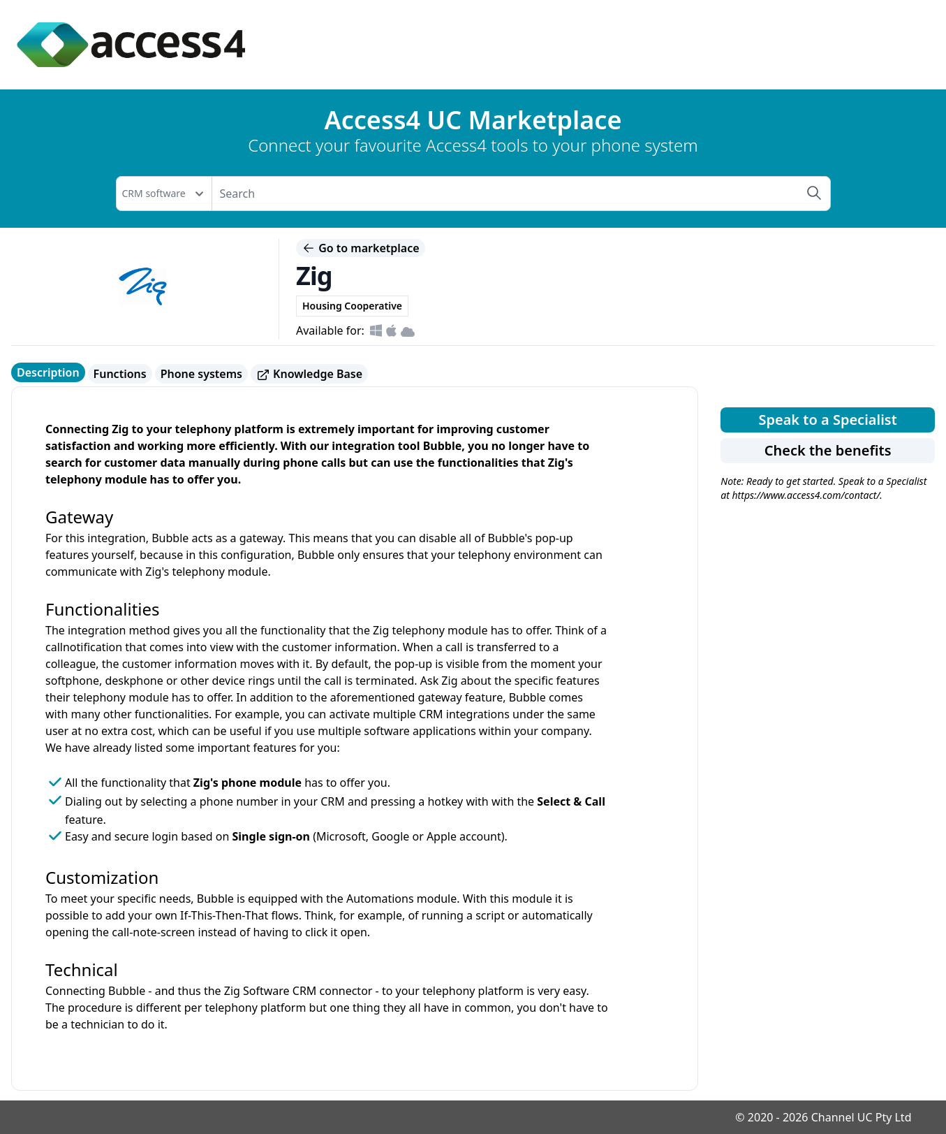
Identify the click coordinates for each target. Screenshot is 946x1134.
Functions (120, 373)
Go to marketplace (361, 248)
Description (48, 372)
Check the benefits (828, 450)
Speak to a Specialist (827, 419)
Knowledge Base (309, 374)
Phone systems (201, 373)
